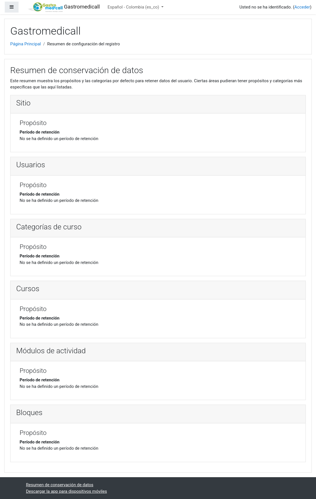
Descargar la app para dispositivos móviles (66, 491)
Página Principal (25, 43)
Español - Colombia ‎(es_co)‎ (134, 7)
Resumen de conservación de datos (59, 484)
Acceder (302, 7)
